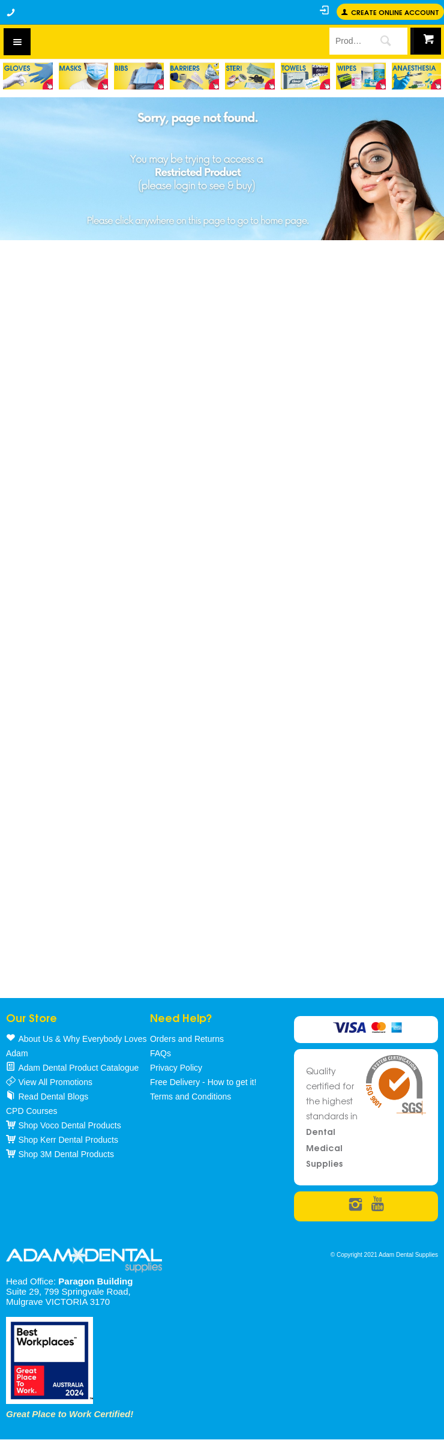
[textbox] (345, 41)
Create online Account (395, 12)
